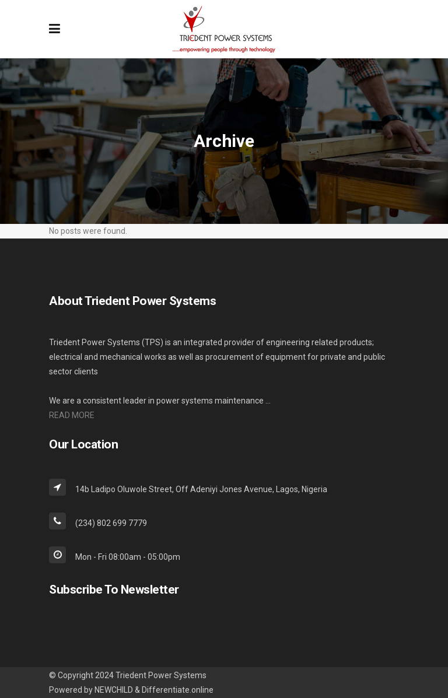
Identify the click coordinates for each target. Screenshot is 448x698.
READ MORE (71, 415)
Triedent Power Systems (161, 675)
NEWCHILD (113, 690)
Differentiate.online (178, 690)
